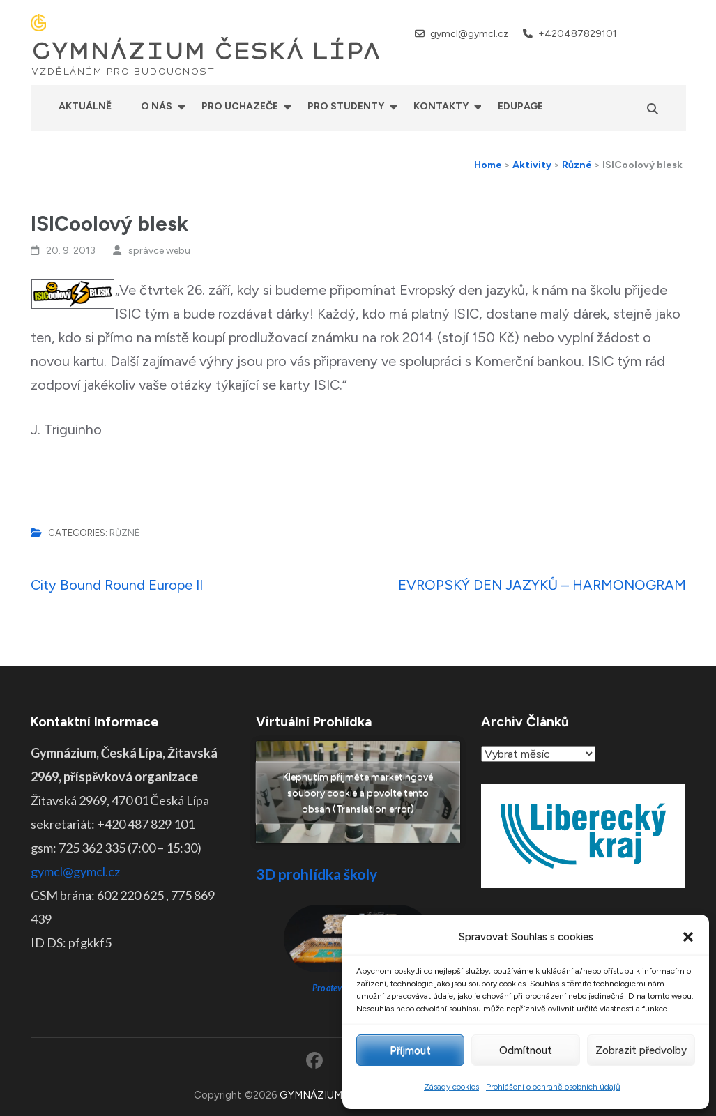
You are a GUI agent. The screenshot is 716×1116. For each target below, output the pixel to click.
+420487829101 (577, 34)
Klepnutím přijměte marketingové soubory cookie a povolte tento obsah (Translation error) (358, 792)
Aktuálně (85, 106)
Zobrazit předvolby (641, 1050)
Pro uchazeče (239, 106)
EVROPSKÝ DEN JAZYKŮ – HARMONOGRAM (542, 584)
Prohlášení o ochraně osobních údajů (553, 1087)
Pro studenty (345, 106)
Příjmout (410, 1050)
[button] (688, 937)
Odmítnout (525, 1050)
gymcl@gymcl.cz (469, 34)
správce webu (159, 251)
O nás (156, 106)
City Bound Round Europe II (117, 584)
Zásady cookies (451, 1087)
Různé (124, 533)
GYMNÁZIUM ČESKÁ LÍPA (206, 51)
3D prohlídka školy (316, 873)
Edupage (520, 106)
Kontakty (441, 106)
